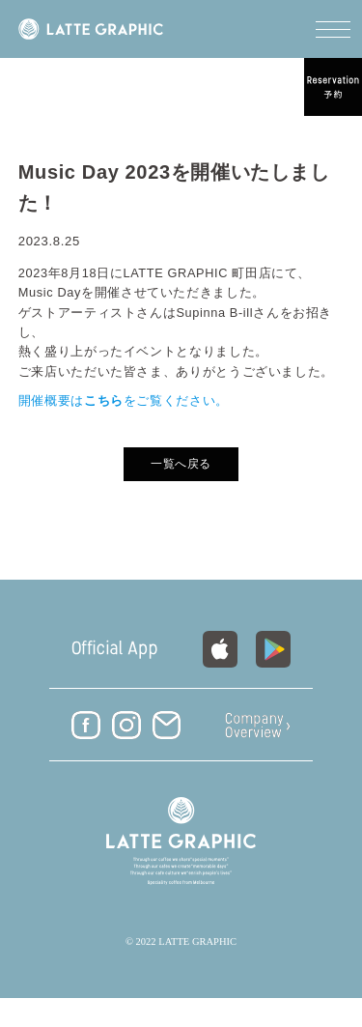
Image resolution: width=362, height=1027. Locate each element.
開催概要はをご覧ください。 (123, 400)
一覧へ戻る (181, 464)
